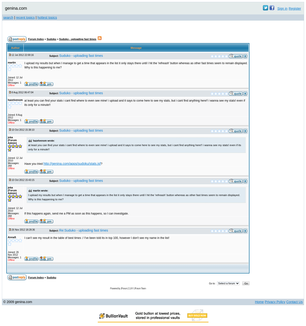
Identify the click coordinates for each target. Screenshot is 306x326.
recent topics (25, 17)
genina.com (16, 8)
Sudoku (51, 39)
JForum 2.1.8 (126, 288)
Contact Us (294, 302)
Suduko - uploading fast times (77, 39)
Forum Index (36, 39)
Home (259, 302)
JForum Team (140, 288)
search (8, 17)
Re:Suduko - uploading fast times (83, 230)
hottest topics (47, 17)
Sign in (282, 8)
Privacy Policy (275, 302)
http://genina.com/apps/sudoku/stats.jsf (72, 163)
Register (295, 8)
